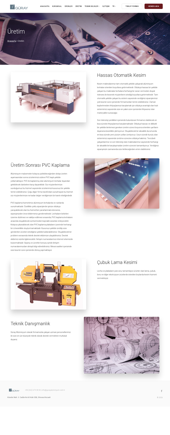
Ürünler (69, 6)
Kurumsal (57, 6)
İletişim (105, 6)
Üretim (78, 6)
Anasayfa (44, 6)
